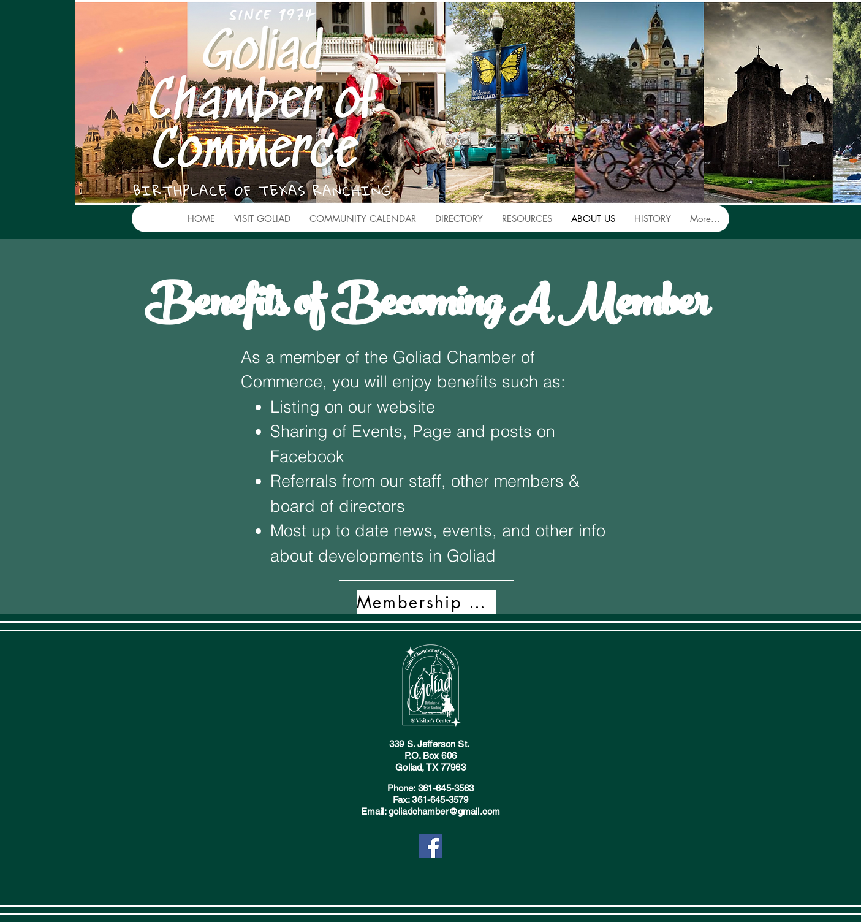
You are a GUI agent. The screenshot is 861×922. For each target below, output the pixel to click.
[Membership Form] (426, 602)
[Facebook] (430, 846)
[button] (262, 218)
